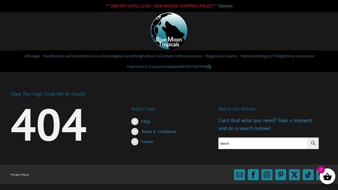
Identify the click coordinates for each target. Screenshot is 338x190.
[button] (269, 66)
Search (147, 141)
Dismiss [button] (226, 5)
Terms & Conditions (159, 131)
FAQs (146, 121)
